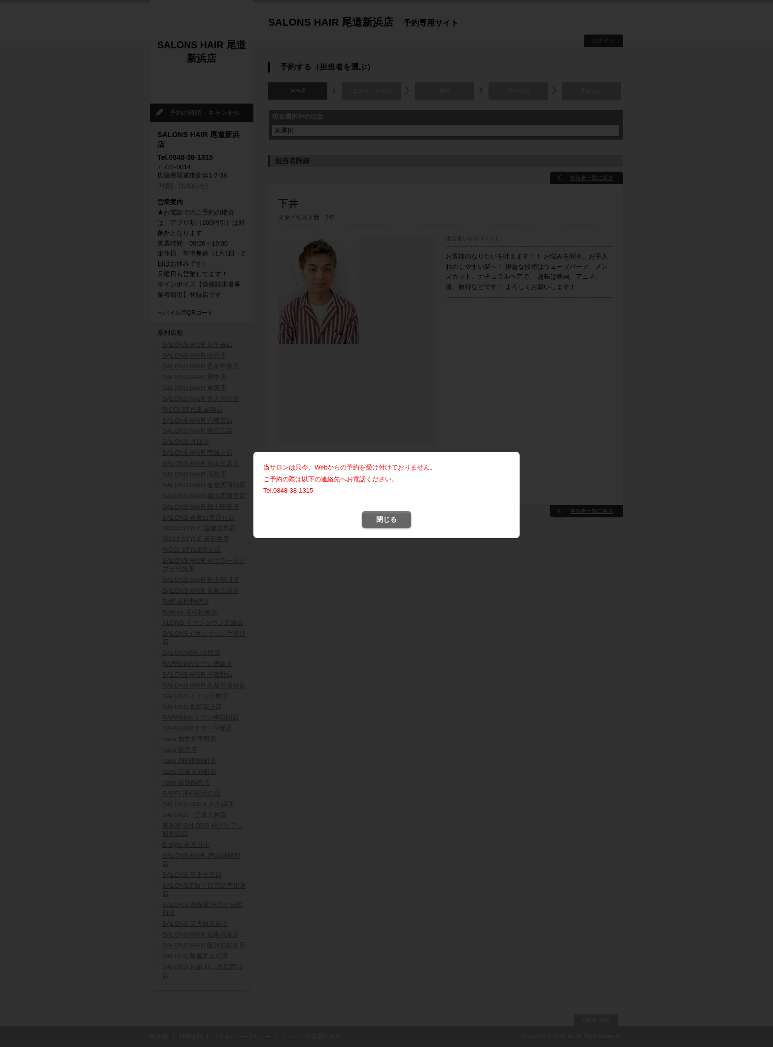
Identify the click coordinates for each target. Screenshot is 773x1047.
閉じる (386, 400)
